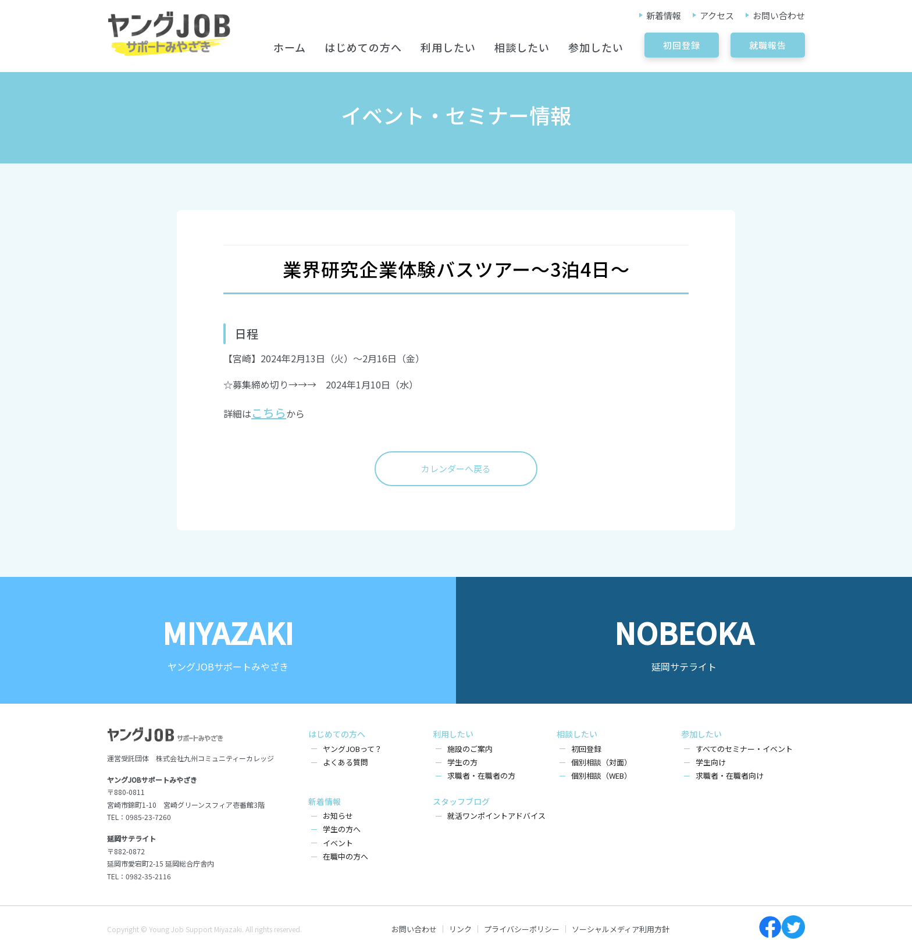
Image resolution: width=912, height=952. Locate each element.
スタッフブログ (461, 801)
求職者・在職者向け (730, 775)
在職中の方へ (345, 856)
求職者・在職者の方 (481, 775)
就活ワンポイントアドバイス (496, 815)
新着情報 (663, 15)
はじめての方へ (363, 47)
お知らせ (338, 815)
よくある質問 (345, 762)
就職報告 (767, 45)
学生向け (711, 762)
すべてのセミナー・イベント (744, 748)
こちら (268, 412)
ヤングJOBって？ (352, 748)
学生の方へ (342, 829)
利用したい (448, 47)
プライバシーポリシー (522, 929)
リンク (460, 929)
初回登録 (681, 45)
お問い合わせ (779, 15)
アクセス (717, 15)
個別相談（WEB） (601, 775)
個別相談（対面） (601, 762)
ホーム (289, 47)
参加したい (596, 47)
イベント (338, 842)
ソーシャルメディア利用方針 (620, 929)
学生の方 (462, 762)
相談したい (522, 47)
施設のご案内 (470, 748)
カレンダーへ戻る (456, 468)
